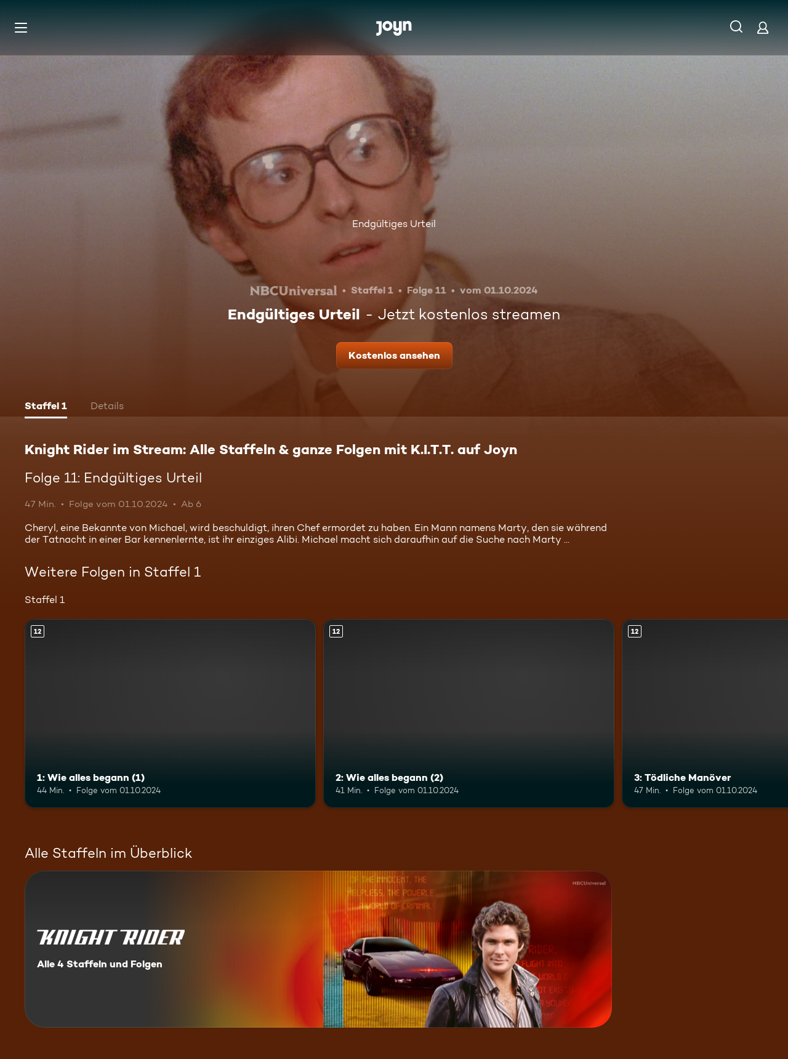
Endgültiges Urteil (394, 224)
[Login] (762, 27)
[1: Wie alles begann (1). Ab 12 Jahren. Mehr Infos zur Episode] (170, 713)
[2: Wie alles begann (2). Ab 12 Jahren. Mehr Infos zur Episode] (468, 713)
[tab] (46, 407)
